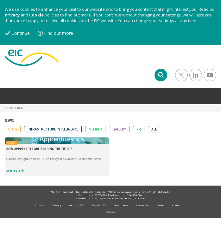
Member (95, 129)
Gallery (119, 129)
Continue (20, 33)
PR (138, 129)
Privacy (12, 15)
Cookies (40, 205)
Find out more (58, 33)
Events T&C (99, 205)
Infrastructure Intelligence (53, 129)
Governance (121, 205)
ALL (154, 129)
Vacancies (142, 205)
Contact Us (179, 205)
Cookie (36, 15)
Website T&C (77, 205)
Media (161, 205)
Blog (12, 129)
